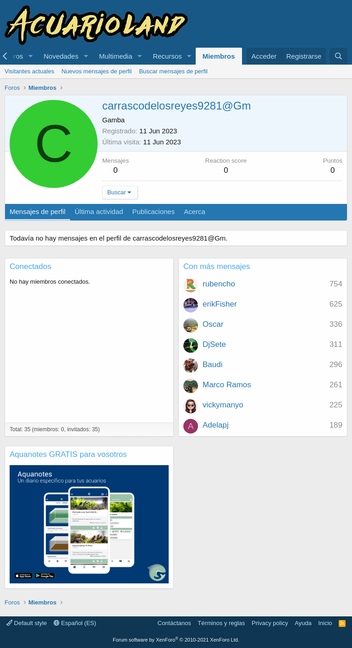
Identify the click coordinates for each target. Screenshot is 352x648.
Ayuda (303, 623)
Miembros (219, 56)
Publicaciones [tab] (153, 211)
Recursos (167, 56)
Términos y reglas (221, 623)
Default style (26, 623)
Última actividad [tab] (99, 211)
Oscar (213, 324)
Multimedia (115, 56)
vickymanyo (223, 405)
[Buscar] (338, 56)
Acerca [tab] (194, 211)
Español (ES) (75, 623)
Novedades (61, 56)
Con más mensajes (216, 266)
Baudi (212, 364)
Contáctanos (174, 623)
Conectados (30, 266)
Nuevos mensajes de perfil (96, 71)
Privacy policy (270, 623)
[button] (30, 56)
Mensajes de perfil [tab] (38, 211)
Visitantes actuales (29, 71)
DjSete (214, 344)
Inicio (325, 623)
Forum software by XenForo (176, 640)
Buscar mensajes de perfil (173, 71)
